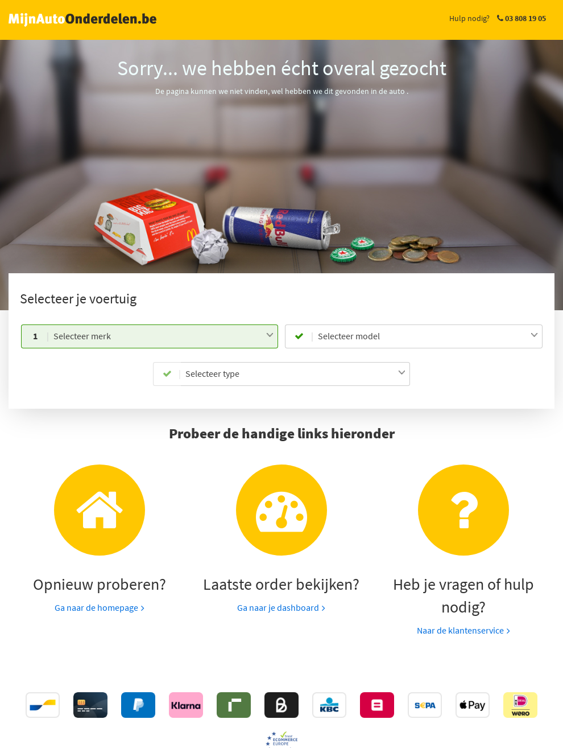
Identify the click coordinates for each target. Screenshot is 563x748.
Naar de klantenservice (460, 630)
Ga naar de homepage (96, 607)
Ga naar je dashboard (278, 607)
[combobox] (163, 336)
